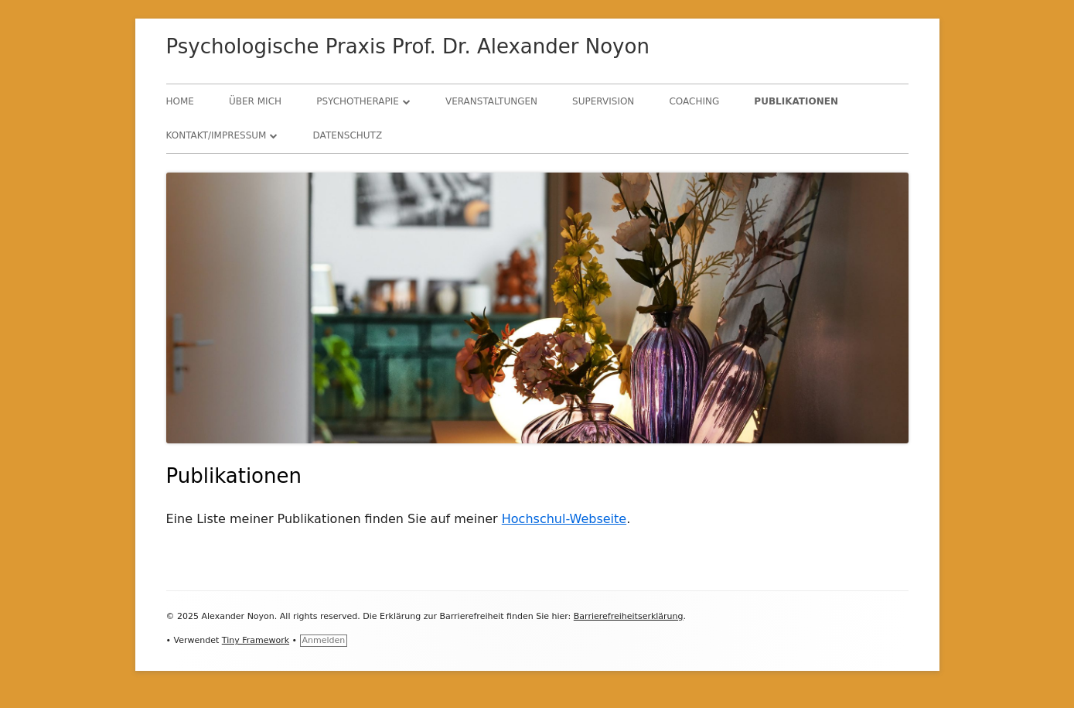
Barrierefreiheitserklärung (629, 616)
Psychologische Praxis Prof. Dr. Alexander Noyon (408, 46)
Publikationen (796, 101)
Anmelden (324, 640)
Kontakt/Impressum (216, 135)
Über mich (255, 101)
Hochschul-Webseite (564, 518)
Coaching (694, 101)
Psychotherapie (357, 101)
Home (180, 101)
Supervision (603, 101)
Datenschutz (348, 135)
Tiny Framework (255, 640)
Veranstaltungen (491, 101)
